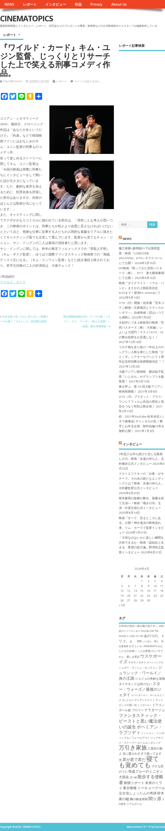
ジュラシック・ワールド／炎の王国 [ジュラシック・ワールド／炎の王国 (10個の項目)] (140, 673)
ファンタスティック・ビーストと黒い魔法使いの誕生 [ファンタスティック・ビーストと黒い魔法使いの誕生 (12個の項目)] (140, 721)
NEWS (9, 4)
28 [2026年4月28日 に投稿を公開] (135, 600)
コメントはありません (87, 81)
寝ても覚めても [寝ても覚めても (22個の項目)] (139, 761)
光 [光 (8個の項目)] (120, 760)
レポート (30, 4)
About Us (119, 4)
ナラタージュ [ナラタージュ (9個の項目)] (154, 709)
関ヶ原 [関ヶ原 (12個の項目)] (154, 798)
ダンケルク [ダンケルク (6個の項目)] (128, 700)
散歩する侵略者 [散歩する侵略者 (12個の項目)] (141, 779)
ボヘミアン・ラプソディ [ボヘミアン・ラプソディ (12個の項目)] (140, 729)
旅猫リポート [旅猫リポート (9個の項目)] (134, 782)
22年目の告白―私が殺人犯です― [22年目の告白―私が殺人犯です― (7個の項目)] (138, 626)
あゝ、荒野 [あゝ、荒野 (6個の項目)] (136, 641)
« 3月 (122, 605)
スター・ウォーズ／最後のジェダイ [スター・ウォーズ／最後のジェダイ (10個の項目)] (140, 689)
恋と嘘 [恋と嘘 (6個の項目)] (133, 777)
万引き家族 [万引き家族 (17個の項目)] (133, 747)
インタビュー (55, 4)
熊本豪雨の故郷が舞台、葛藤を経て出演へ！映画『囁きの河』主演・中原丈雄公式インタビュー (141, 503)
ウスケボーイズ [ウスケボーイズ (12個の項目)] (140, 659)
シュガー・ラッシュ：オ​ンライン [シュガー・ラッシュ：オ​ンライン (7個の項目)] (138, 668)
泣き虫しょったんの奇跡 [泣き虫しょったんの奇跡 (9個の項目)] (138, 793)
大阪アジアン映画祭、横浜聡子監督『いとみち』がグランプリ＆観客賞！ (141, 376)
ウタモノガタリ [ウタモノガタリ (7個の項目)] (137, 662)
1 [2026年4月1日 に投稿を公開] (142, 581)
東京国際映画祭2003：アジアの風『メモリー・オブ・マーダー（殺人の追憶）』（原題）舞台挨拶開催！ (86, 321)
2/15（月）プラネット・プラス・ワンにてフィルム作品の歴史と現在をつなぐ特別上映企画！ (141, 401)
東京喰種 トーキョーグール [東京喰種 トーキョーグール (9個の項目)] (144, 788)
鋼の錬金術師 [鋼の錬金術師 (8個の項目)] (139, 799)
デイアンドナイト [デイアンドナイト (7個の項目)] (144, 700)
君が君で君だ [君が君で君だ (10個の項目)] (134, 759)
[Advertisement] (142, 132)
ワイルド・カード (13, 282)
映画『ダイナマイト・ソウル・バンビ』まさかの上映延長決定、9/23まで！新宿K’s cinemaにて (141, 288)
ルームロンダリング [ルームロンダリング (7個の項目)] (149, 743)
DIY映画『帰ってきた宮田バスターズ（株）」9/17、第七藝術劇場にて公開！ (141, 273)
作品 (78, 4)
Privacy (96, 4)
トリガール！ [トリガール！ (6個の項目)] (145, 705)
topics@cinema (12, 81)
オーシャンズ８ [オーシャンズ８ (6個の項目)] (155, 662)
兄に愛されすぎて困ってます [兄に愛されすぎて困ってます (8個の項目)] (142, 753)
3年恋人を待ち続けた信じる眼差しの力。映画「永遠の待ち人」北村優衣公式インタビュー (141, 459)
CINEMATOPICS (26, 18)
